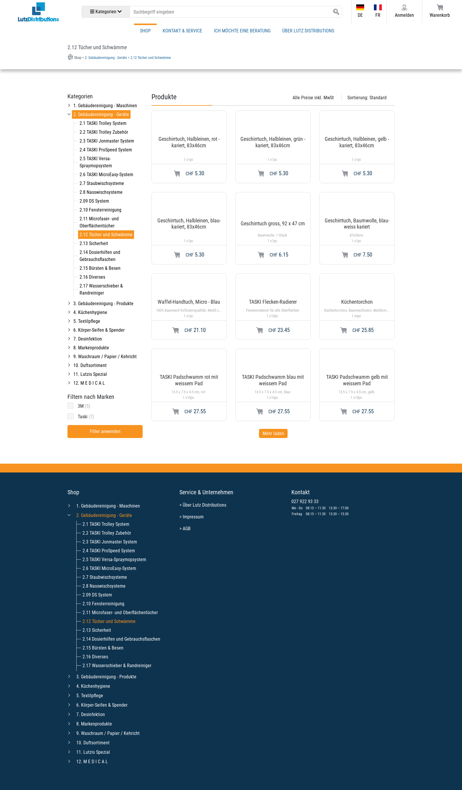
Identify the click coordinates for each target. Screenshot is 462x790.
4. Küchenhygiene (90, 312)
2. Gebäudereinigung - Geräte (101, 114)
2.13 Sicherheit (94, 243)
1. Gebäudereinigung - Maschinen (105, 105)
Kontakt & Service (182, 31)
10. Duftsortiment (90, 365)
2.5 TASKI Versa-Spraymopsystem (114, 559)
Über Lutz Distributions (308, 31)
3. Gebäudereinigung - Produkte (103, 303)
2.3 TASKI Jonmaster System (107, 141)
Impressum (193, 517)
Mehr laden (273, 433)
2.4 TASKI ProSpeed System (106, 150)
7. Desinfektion (87, 339)
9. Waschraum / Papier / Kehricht (105, 356)
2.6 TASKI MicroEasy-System (106, 174)
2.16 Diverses (92, 277)
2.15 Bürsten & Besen (100, 268)
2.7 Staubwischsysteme (102, 183)
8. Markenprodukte (91, 348)
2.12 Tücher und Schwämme (106, 234)
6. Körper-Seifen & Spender (99, 330)
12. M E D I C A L (89, 383)
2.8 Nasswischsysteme (101, 192)
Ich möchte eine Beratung (242, 31)
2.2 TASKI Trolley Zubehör (104, 132)
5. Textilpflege (86, 321)
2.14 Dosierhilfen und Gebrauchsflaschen (121, 639)
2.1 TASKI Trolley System (103, 123)
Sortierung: (367, 97)
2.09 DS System (94, 201)
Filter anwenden (105, 431)
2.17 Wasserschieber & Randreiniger (116, 665)
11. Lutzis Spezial (90, 374)
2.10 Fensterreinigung (100, 210)
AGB (187, 528)
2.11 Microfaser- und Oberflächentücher (120, 612)
